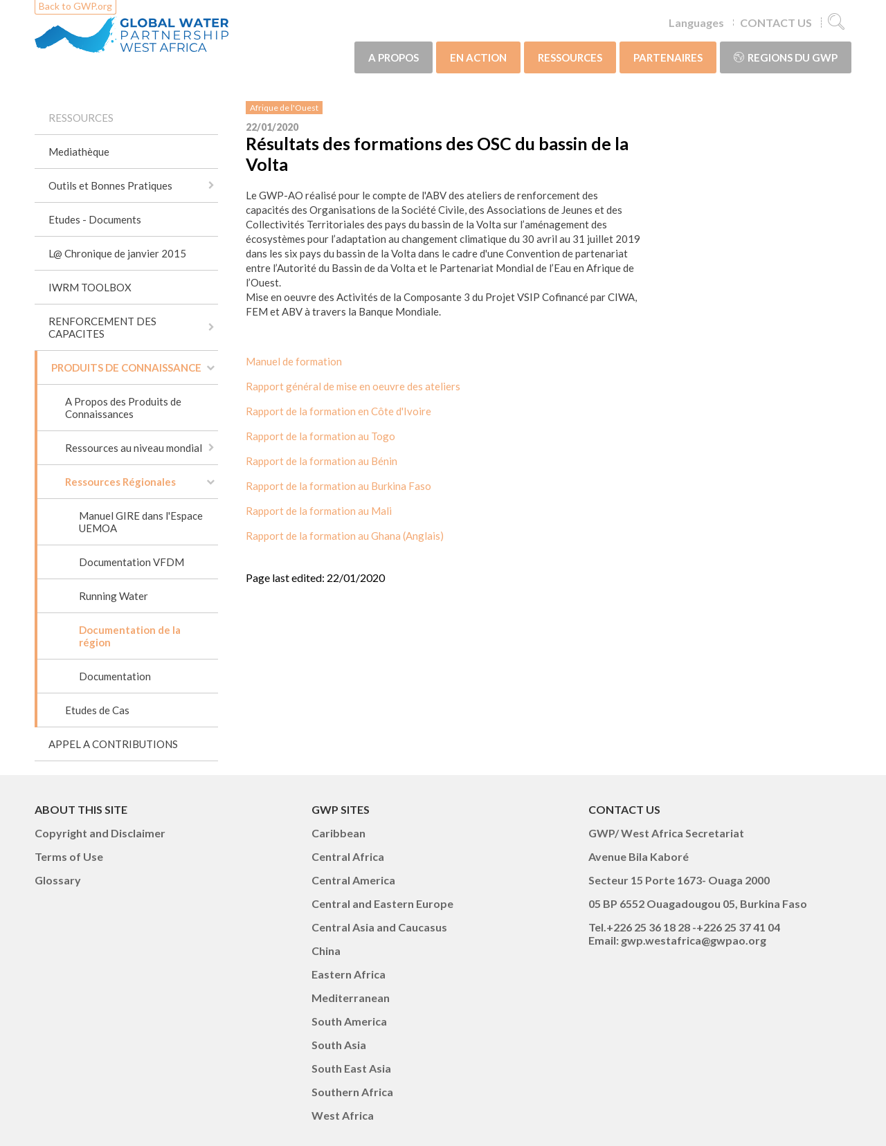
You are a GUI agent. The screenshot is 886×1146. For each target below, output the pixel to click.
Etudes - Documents (94, 219)
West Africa (342, 1115)
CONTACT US (776, 22)
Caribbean (338, 832)
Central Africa (347, 856)
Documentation (115, 676)
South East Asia (351, 1068)
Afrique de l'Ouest (284, 107)
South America (349, 1021)
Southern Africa (352, 1091)
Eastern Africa (348, 974)
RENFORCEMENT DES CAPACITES (102, 327)
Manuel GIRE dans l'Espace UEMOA (141, 521)
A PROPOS (393, 57)
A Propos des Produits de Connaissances (123, 407)
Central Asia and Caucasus (379, 927)
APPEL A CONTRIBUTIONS (113, 744)
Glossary (58, 879)
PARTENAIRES (668, 57)
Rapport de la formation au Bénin (321, 461)
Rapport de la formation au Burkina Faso (338, 486)
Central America (353, 879)
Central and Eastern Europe (382, 903)
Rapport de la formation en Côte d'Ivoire (338, 411)
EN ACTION (478, 57)
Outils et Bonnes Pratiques (110, 185)
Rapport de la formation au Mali (319, 510)
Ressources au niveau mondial (133, 448)
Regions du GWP (786, 57)
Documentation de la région (130, 636)
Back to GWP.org (75, 6)
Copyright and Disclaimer (100, 832)
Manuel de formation (294, 361)
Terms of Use (69, 856)
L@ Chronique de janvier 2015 (117, 253)
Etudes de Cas (97, 710)
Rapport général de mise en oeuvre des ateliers (353, 386)
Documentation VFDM (131, 562)
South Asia (338, 1044)
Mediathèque (78, 151)
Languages (696, 22)
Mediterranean (350, 997)
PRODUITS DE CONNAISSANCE (126, 367)
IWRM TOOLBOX (90, 287)
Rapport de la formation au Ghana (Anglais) (345, 535)
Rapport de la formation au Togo (320, 436)
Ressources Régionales (120, 481)
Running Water (113, 596)
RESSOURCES (570, 57)
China (326, 950)
